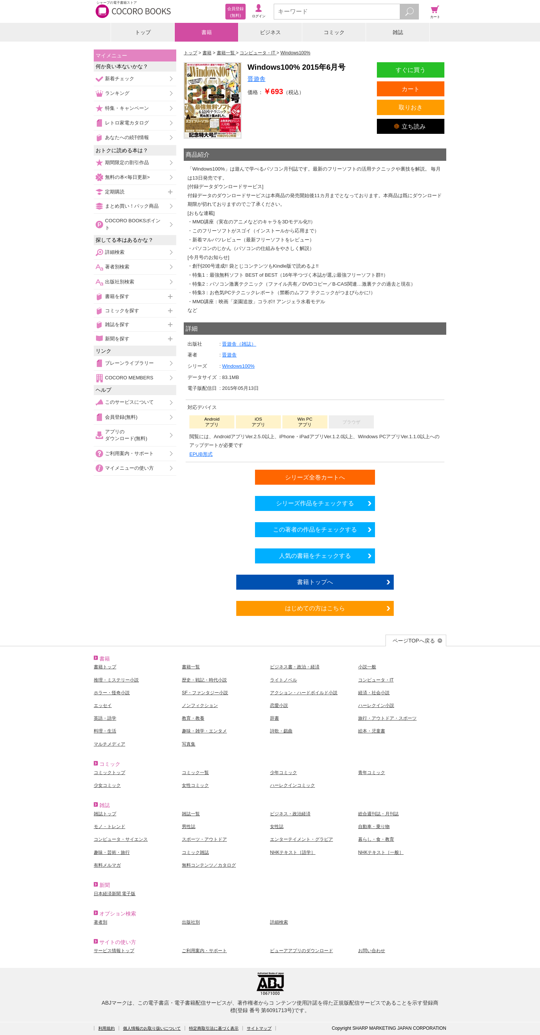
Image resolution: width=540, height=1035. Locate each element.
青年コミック (371, 772)
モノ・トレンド (109, 826)
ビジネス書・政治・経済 (295, 667)
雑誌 (398, 32)
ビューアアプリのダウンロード (301, 950)
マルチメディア (109, 744)
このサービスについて (129, 402)
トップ (143, 32)
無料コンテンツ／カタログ (209, 865)
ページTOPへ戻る (414, 641)
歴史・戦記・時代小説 (204, 680)
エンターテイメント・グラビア (301, 839)
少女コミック (107, 785)
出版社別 (191, 922)
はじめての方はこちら (315, 608)
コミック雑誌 (195, 852)
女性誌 (277, 826)
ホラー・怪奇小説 (112, 692)
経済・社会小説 (374, 692)
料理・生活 (105, 731)
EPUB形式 (201, 454)
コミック (334, 32)
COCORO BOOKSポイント (132, 224)
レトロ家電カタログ (127, 123)
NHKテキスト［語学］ (292, 852)
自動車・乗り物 (374, 826)
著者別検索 (117, 267)
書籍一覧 (191, 667)
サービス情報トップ (114, 950)
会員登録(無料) (121, 417)
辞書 (274, 718)
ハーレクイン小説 (376, 705)
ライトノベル (283, 680)
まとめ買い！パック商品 (132, 206)
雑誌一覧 (191, 813)
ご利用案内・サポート (129, 453)
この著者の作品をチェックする (315, 529)
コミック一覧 (195, 772)
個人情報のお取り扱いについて (152, 1028)
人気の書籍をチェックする (315, 555)
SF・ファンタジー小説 (205, 692)
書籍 (206, 32)
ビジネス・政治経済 (290, 813)
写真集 (188, 744)
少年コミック (283, 772)
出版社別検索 (119, 282)
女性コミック (195, 785)
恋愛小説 (279, 705)
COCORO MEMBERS (129, 377)
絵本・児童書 (371, 731)
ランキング (117, 93)
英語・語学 (105, 718)
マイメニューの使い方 (129, 468)
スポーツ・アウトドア (204, 839)
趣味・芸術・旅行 (112, 852)
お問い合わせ (371, 950)
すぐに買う (411, 69)
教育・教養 (193, 718)
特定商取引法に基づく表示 (213, 1028)
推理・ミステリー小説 (116, 680)
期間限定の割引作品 (127, 162)
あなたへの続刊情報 (127, 137)
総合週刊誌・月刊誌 (378, 813)
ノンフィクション (200, 705)
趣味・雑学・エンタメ (204, 731)
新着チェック (119, 78)
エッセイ (103, 705)
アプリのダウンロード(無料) (126, 435)
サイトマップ (259, 1028)
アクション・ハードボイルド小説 (304, 692)
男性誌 (188, 826)
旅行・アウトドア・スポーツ (387, 718)
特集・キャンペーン (127, 108)
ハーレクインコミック (292, 785)
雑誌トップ (105, 813)
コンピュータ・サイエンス (121, 839)
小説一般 (367, 667)
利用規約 (106, 1028)
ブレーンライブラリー (129, 363)
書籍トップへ (315, 581)
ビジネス (270, 32)
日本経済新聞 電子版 (114, 893)
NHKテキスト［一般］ (381, 852)
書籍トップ (105, 667)
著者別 (100, 922)
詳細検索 (114, 252)
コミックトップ (109, 772)
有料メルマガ (107, 865)
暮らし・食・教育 (376, 839)
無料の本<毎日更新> (127, 177)
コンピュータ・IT (376, 680)
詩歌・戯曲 (281, 731)
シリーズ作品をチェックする (315, 503)
